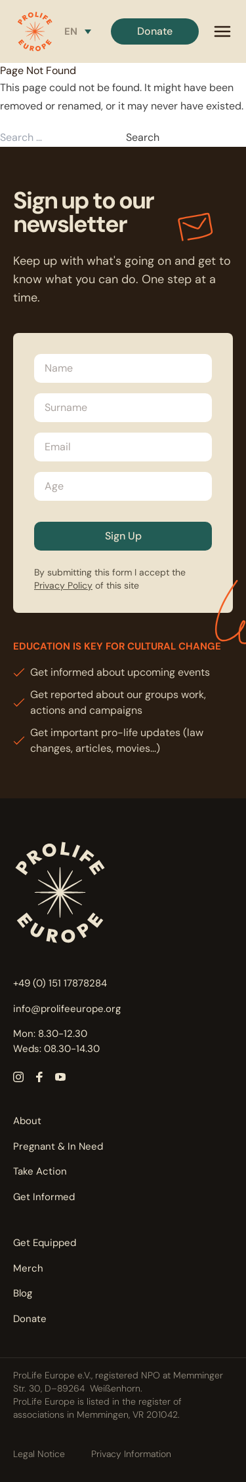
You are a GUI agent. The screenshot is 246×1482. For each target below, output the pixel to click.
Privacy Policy (63, 585)
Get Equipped (44, 1242)
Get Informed (44, 1196)
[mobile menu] (222, 31)
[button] (34, 31)
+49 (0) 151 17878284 (60, 983)
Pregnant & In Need (58, 1146)
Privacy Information (131, 1454)
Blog (22, 1293)
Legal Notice (39, 1454)
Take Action (40, 1171)
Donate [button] (155, 31)
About (27, 1120)
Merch (28, 1268)
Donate (30, 1318)
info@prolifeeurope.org (67, 1008)
